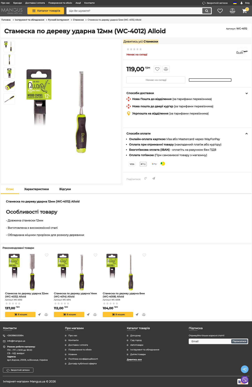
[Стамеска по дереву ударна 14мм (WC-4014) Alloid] (76, 272)
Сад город (136, 340)
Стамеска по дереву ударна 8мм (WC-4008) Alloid (125, 296)
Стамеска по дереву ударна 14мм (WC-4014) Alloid (76, 296)
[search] (139, 10)
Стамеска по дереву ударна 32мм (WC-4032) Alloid (27, 296)
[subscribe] (218, 341)
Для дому (135, 335)
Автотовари (136, 345)
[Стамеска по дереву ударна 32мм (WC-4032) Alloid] (27, 272)
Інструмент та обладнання (144, 349)
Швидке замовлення (39, 314)
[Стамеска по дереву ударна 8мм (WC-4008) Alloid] (125, 272)
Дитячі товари (138, 354)
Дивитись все (134, 359)
